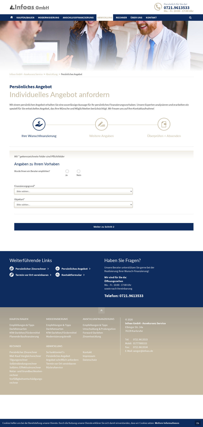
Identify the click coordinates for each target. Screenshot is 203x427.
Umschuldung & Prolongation (99, 349)
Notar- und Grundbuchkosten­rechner (26, 393)
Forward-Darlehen (93, 353)
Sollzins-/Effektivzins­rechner (25, 387)
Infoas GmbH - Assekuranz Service (26, 94)
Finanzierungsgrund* (24, 206)
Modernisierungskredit (58, 356)
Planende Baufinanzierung (24, 356)
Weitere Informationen (167, 422)
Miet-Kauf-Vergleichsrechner (25, 376)
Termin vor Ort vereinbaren (29, 300)
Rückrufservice (54, 387)
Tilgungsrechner (19, 380)
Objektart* (19, 219)
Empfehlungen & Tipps (22, 345)
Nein (78, 195)
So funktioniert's (55, 372)
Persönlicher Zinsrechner (28, 290)
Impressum (89, 376)
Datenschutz (90, 380)
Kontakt (87, 372)
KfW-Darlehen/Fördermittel (25, 353)
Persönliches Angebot (72, 290)
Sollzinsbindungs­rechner (23, 384)
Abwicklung (52, 94)
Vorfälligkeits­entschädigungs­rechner (26, 401)
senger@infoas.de (143, 371)
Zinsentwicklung (92, 356)
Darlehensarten (18, 349)
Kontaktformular (69, 300)
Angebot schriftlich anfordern (62, 380)
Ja (66, 195)
